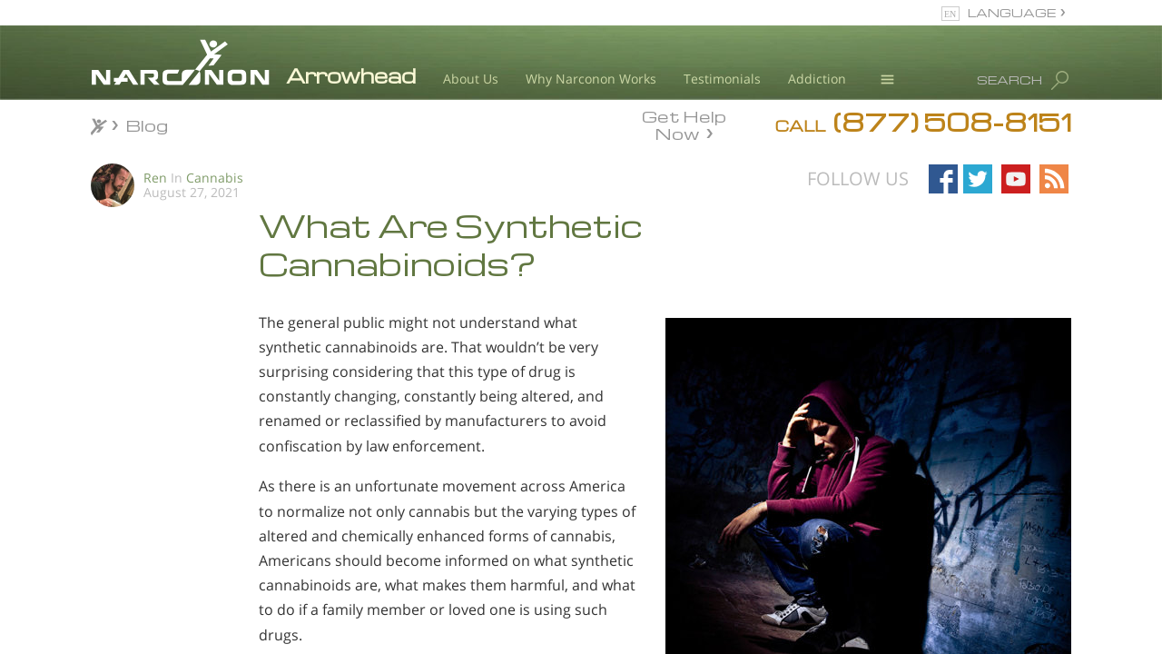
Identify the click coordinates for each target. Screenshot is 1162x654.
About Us (470, 78)
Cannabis (214, 177)
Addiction (817, 78)
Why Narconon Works (591, 78)
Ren (155, 177)
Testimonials (722, 78)
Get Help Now (684, 123)
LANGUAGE (1012, 12)
